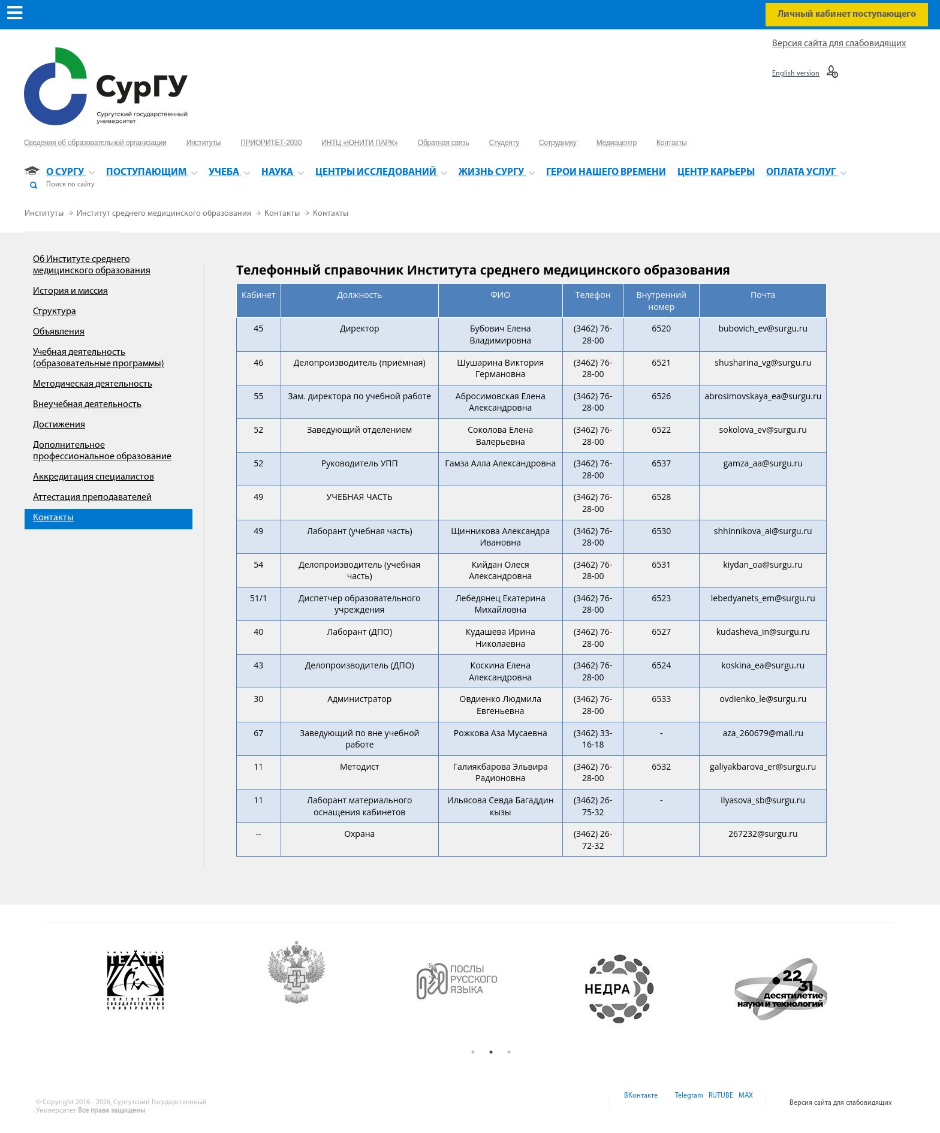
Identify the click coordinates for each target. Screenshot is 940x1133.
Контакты (283, 213)
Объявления (59, 332)
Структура (54, 312)
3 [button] (509, 1052)
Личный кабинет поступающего (847, 14)
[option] (170, 989)
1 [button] (473, 1052)
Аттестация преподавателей (92, 497)
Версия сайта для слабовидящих (839, 44)
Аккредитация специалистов (93, 477)
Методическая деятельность (92, 384)
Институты (45, 213)
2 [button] (491, 1052)
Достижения (59, 425)
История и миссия (70, 291)
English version (796, 73)
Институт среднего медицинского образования (165, 213)
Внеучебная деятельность (87, 404)
